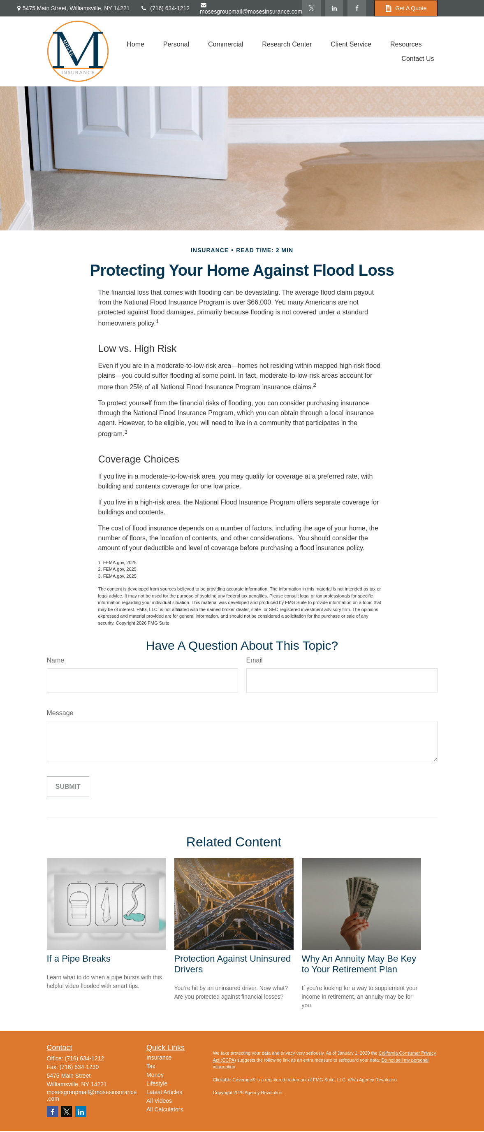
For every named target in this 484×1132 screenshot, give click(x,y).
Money (155, 1075)
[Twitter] (311, 8)
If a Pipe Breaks (79, 958)
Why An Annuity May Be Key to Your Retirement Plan (359, 963)
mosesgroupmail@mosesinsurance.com (251, 8)
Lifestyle (156, 1083)
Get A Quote (405, 8)
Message (60, 712)
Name (56, 660)
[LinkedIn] (334, 8)
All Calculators (164, 1109)
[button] (135, 44)
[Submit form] (68, 786)
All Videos (159, 1100)
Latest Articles (164, 1092)
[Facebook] (356, 8)
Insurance (158, 1057)
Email (254, 660)
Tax (150, 1066)
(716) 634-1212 (165, 8)
